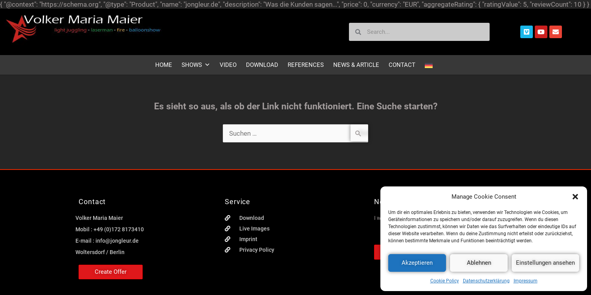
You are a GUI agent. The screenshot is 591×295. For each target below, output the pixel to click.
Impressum (526, 281)
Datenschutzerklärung (486, 281)
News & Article (356, 64)
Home (163, 64)
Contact (402, 64)
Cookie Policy (444, 281)
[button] (575, 197)
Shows (196, 65)
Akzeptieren (417, 262)
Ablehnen (479, 262)
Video (228, 64)
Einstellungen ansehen (545, 262)
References (306, 64)
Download (262, 64)
